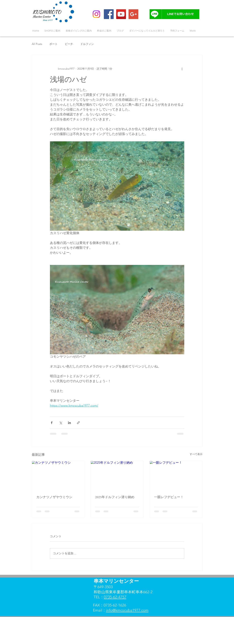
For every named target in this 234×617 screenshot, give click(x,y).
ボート (53, 44)
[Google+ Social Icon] (133, 14)
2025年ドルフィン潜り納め (114, 497)
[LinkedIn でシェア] (69, 422)
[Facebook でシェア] (51, 422)
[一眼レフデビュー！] (176, 475)
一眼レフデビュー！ (169, 497)
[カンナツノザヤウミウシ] (58, 475)
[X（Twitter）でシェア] (60, 422)
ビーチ (69, 44)
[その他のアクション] (182, 69)
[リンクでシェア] (78, 422)
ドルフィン (87, 44)
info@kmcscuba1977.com (127, 610)
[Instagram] (96, 14)
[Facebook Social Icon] (109, 14)
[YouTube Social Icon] (121, 14)
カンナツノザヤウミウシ (54, 497)
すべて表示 (196, 454)
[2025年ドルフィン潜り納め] (117, 475)
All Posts (37, 44)
